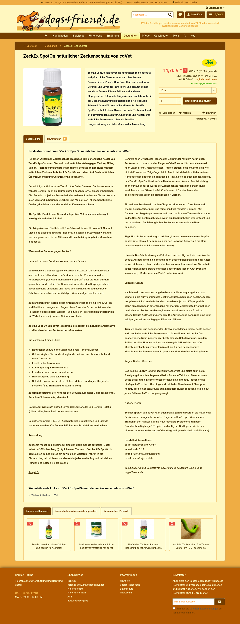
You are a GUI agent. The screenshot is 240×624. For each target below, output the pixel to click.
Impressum (126, 592)
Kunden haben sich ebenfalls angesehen (76, 511)
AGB (70, 596)
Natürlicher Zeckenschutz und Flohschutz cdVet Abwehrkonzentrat (143, 546)
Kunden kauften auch (37, 511)
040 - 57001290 (26, 593)
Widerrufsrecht (75, 588)
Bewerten (209, 113)
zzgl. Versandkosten (206, 79)
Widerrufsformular (77, 592)
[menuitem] (153, 14)
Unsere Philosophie (130, 584)
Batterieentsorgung (78, 600)
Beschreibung (33, 139)
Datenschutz (126, 588)
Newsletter (125, 580)
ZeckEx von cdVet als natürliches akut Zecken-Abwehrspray (49, 546)
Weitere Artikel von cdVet (43, 495)
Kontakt (72, 580)
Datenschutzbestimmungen (204, 608)
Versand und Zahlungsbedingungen (86, 584)
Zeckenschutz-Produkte (116, 511)
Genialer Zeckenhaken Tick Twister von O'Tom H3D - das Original (191, 546)
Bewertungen (57, 139)
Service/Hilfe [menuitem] (214, 8)
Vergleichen (167, 113)
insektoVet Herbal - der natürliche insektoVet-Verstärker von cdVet (96, 546)
